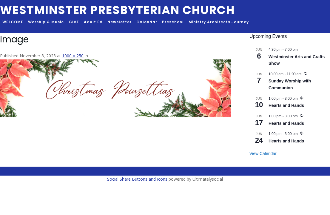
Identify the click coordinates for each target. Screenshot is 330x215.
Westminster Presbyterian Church (117, 10)
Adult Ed (93, 21)
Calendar (146, 21)
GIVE (74, 21)
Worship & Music (46, 21)
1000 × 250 (73, 56)
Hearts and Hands (286, 105)
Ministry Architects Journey (219, 21)
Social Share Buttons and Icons (137, 179)
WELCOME (12, 21)
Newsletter (119, 21)
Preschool (173, 21)
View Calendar (263, 153)
